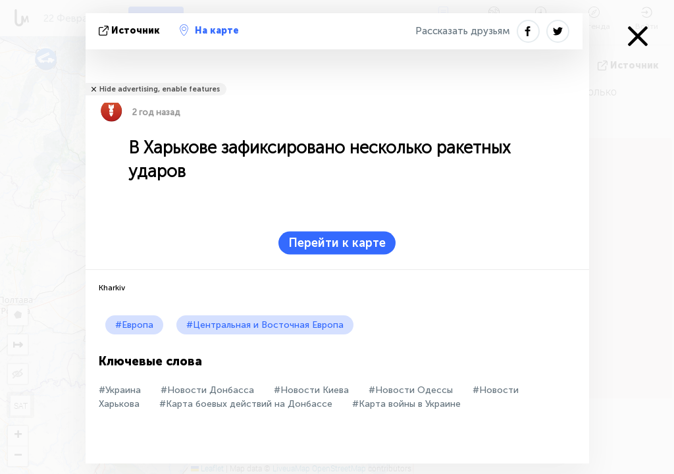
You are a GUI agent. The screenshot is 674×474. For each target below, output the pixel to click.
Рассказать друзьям (462, 31)
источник (130, 30)
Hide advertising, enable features (159, 89)
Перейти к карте (337, 243)
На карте (209, 30)
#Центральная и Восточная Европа (265, 324)
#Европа (134, 324)
